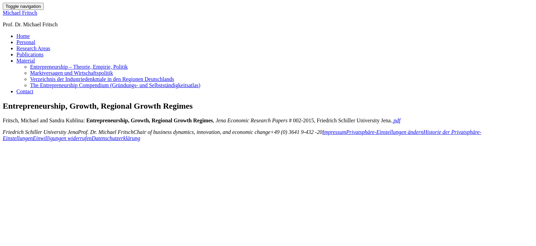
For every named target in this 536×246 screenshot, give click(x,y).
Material (25, 61)
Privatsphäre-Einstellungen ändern (385, 132)
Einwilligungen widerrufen (62, 138)
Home (23, 36)
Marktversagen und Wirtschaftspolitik (71, 73)
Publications (29, 54)
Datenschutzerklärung (116, 138)
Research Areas (33, 48)
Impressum (334, 132)
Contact (25, 91)
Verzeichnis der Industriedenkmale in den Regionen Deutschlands (102, 79)
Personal (25, 42)
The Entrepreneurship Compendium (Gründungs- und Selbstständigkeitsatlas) (115, 85)
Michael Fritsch (20, 13)
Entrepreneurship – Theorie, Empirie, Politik (79, 67)
